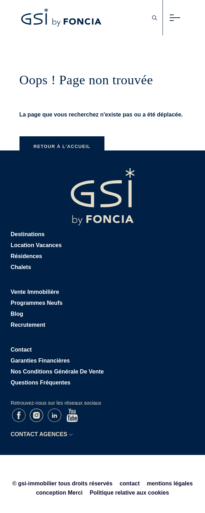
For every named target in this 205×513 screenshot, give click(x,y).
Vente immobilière (35, 292)
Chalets (21, 267)
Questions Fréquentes (40, 383)
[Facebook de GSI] (19, 420)
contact (130, 483)
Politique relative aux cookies (129, 493)
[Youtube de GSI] (72, 420)
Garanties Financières (40, 361)
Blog (17, 314)
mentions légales (170, 483)
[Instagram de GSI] (37, 420)
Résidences (26, 256)
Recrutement (28, 325)
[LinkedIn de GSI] (55, 420)
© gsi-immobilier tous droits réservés (62, 483)
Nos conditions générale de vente (57, 372)
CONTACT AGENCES (39, 434)
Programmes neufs (37, 303)
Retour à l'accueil (62, 146)
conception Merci (59, 493)
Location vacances (36, 245)
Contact (21, 350)
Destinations (28, 234)
